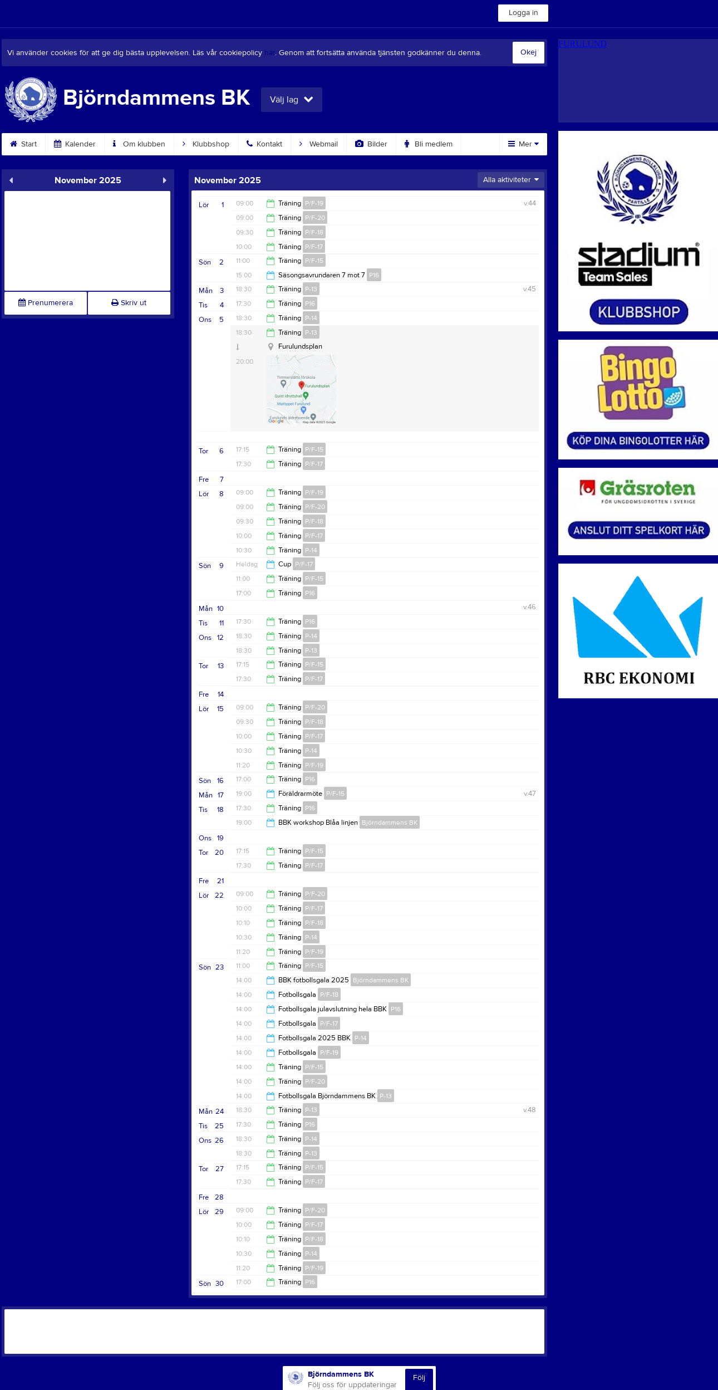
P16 (374, 275)
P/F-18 (314, 232)
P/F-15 (314, 260)
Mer (523, 144)
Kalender (75, 144)
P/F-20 (315, 217)
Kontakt (264, 144)
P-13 (311, 289)
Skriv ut (128, 303)
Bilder (371, 144)
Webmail (318, 144)
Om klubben (139, 144)
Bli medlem (429, 144)
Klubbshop (206, 144)
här (269, 53)
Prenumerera (45, 303)
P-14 (311, 318)
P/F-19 (314, 203)
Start (23, 144)
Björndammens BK (389, 822)
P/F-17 (314, 246)
